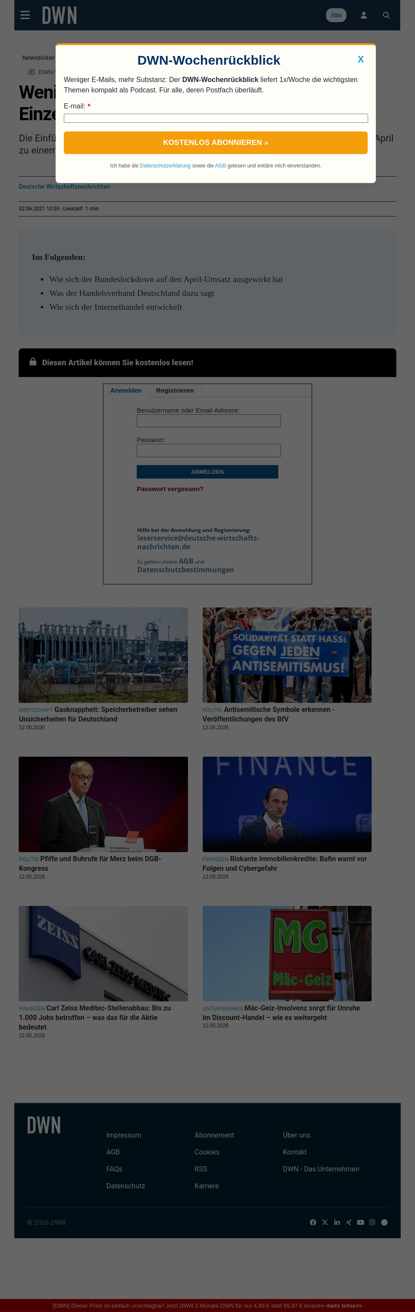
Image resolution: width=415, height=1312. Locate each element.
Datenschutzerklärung (165, 166)
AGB (220, 166)
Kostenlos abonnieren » (216, 142)
